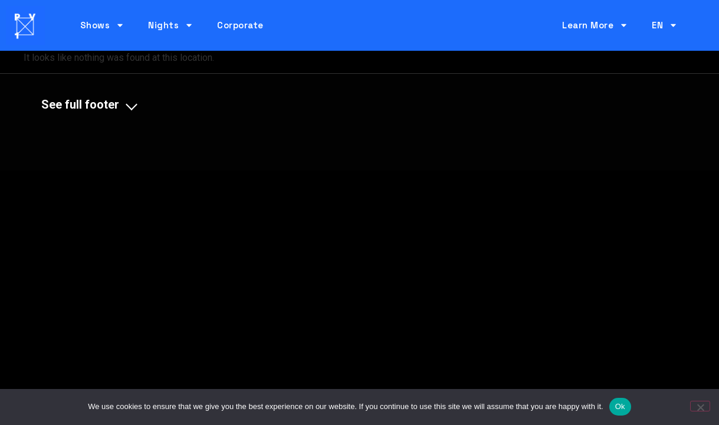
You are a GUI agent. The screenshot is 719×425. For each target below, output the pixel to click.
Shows (102, 25)
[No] (700, 406)
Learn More (595, 25)
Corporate (240, 25)
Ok (620, 406)
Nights (170, 25)
